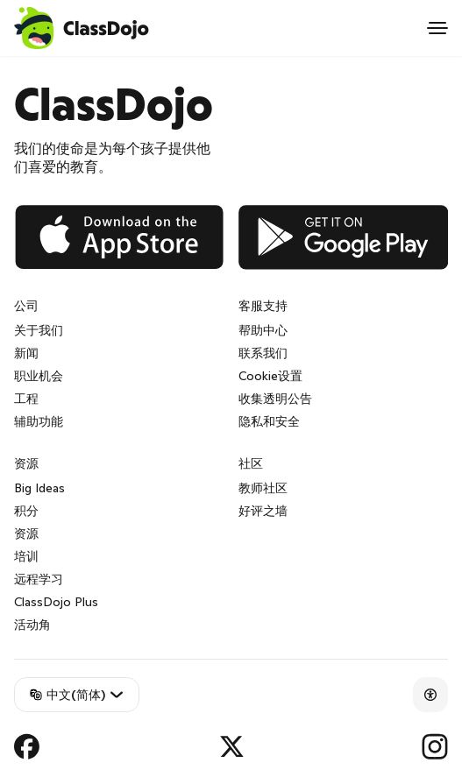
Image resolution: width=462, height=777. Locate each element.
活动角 (32, 624)
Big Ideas (39, 488)
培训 (26, 556)
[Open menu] (437, 28)
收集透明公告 (275, 398)
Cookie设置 (270, 376)
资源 (26, 533)
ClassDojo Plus (56, 602)
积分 (26, 511)
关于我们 (38, 330)
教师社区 (263, 488)
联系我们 (263, 353)
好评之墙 (263, 511)
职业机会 (38, 376)
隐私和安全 (269, 421)
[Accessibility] (430, 694)
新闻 (26, 353)
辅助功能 (38, 421)
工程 (26, 398)
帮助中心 (263, 330)
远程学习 (38, 579)
